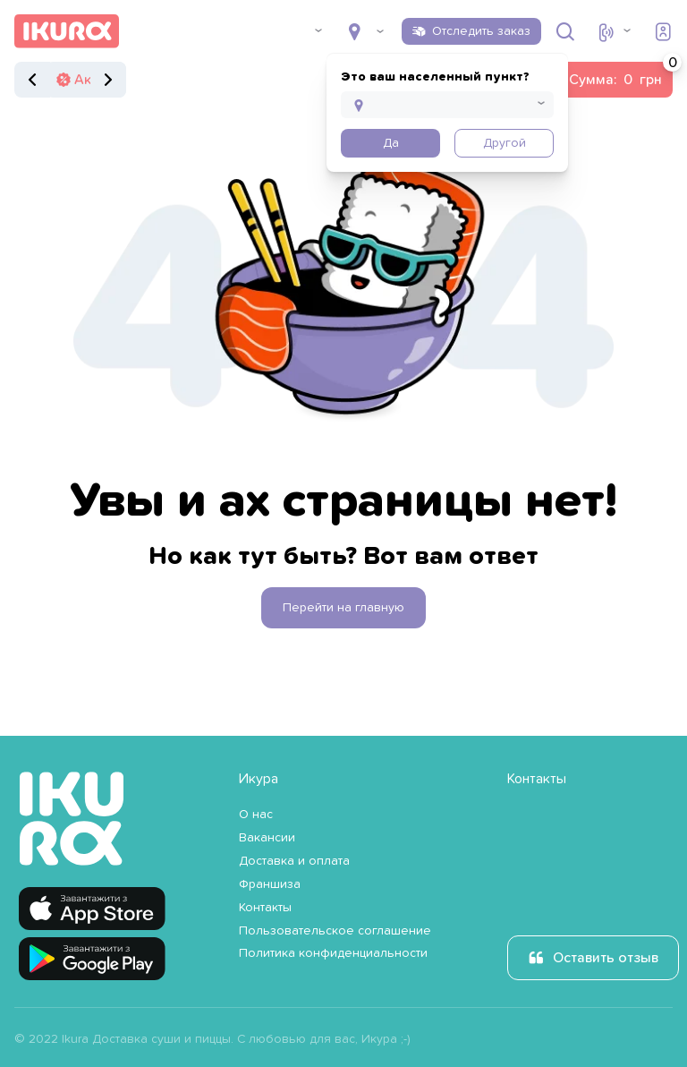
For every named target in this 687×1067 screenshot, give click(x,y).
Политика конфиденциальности (333, 953)
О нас (256, 814)
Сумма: (621, 74)
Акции (94, 80)
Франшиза (270, 884)
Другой (504, 143)
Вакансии (267, 838)
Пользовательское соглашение (335, 931)
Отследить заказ (481, 31)
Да (391, 143)
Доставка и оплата (294, 861)
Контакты (265, 907)
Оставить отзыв (605, 958)
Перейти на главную (343, 608)
